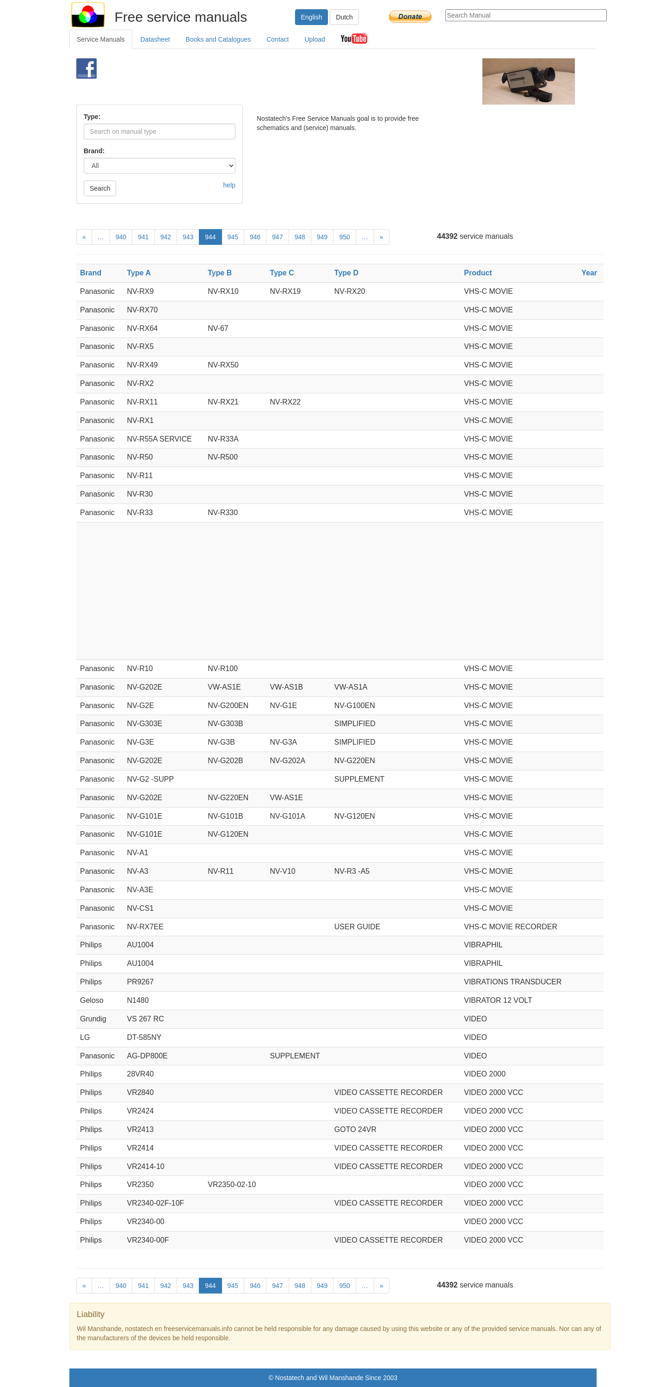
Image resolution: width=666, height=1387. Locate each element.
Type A (139, 273)
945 (233, 237)
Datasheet (155, 39)
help (229, 185)
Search (100, 188)
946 (255, 237)
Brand (90, 273)
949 (322, 237)
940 (121, 237)
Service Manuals (101, 39)
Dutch (344, 17)
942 (165, 237)
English (311, 17)
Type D (346, 273)
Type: (92, 116)
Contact (277, 39)
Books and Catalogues (218, 39)
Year (589, 273)
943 (188, 237)
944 (210, 237)
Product (478, 273)
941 (143, 237)
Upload (314, 39)
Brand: (94, 151)
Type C (282, 273)
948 (300, 237)
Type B (220, 273)
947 (277, 237)
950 (344, 237)
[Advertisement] (317, 81)
